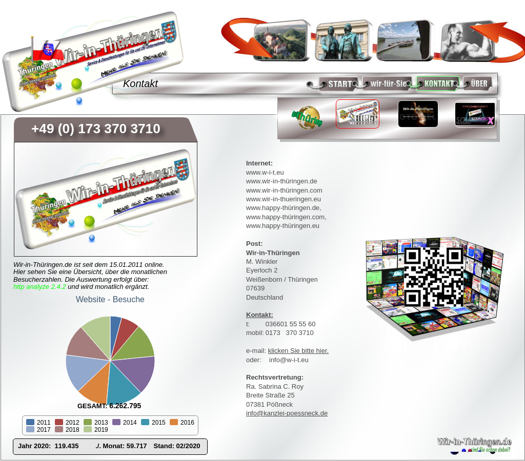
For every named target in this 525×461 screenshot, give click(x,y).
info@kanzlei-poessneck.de (287, 413)
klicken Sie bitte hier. (298, 350)
